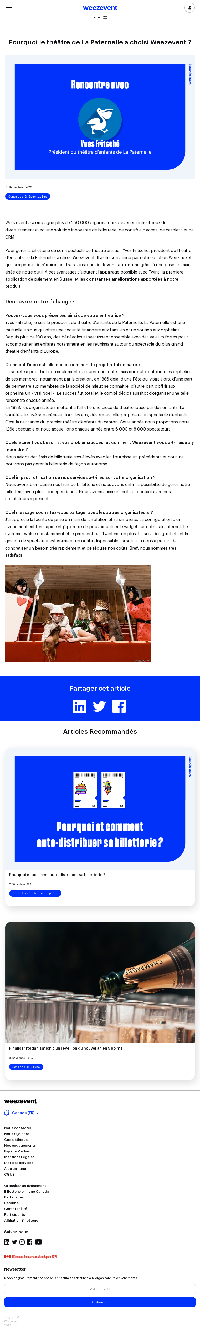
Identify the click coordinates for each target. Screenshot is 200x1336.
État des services (18, 1163)
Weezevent (100, 8)
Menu (9, 7)
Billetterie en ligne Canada (26, 1191)
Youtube (38, 1242)
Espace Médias (17, 1151)
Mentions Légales (19, 1157)
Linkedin (79, 706)
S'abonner (100, 1302)
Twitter (99, 706)
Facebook (119, 706)
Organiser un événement (25, 1185)
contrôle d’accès (141, 230)
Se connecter (189, 8)
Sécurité (11, 1203)
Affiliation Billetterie (21, 1220)
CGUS (9, 1174)
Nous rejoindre (16, 1134)
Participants (14, 1214)
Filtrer (100, 17)
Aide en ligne (15, 1168)
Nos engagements (20, 1145)
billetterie (107, 230)
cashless (174, 230)
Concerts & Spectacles (27, 196)
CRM (9, 237)
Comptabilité (15, 1209)
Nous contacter (17, 1128)
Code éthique (16, 1139)
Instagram (22, 1242)
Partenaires (14, 1197)
